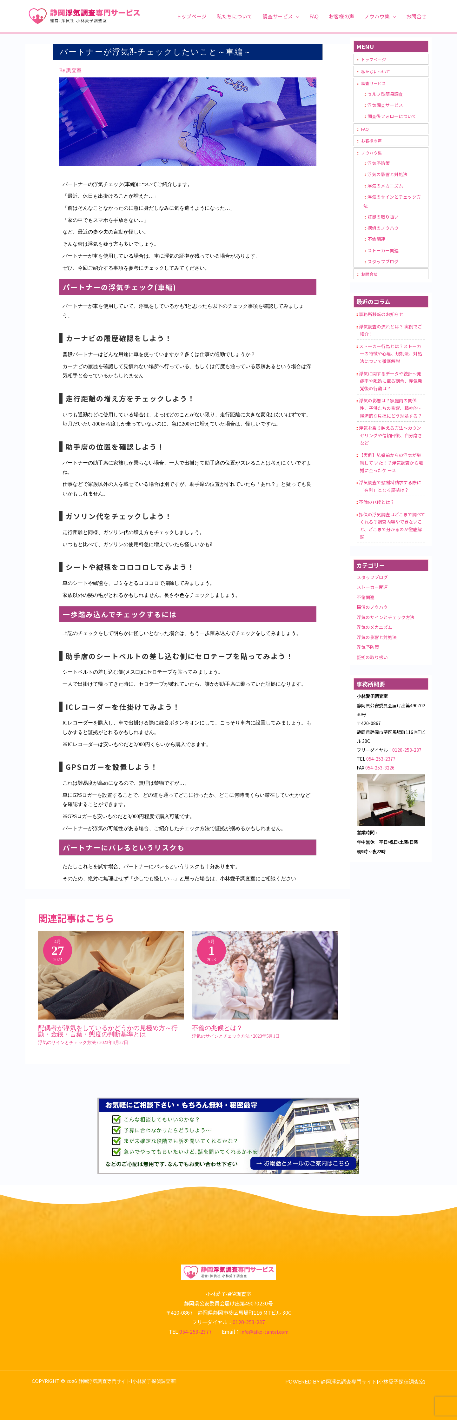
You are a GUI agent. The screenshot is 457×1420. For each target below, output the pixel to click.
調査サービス (374, 83)
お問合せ (370, 275)
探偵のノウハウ (383, 228)
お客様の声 (372, 141)
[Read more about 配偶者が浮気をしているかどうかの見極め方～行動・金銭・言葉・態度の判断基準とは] (111, 978)
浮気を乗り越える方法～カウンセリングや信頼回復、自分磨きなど (390, 436)
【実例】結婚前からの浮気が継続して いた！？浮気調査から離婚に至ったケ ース (391, 463)
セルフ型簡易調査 (385, 94)
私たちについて (376, 71)
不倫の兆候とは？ (217, 1027)
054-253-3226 (379, 768)
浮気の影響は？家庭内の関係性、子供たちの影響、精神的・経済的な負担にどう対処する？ (390, 409)
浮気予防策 (379, 163)
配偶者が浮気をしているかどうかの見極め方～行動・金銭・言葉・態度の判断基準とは (108, 1031)
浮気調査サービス (385, 105)
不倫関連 (376, 240)
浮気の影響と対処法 (387, 174)
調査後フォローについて (392, 116)
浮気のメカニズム (385, 186)
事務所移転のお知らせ (381, 315)
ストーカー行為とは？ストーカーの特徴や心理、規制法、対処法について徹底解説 (390, 355)
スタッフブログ (383, 262)
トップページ (374, 59)
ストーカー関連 (383, 251)
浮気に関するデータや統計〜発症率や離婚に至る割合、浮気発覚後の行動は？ (390, 382)
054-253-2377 (380, 759)
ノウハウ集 (372, 152)
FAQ (365, 129)
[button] (296, 16)
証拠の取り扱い (383, 217)
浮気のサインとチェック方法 (67, 1042)
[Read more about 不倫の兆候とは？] (265, 978)
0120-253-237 (406, 751)
